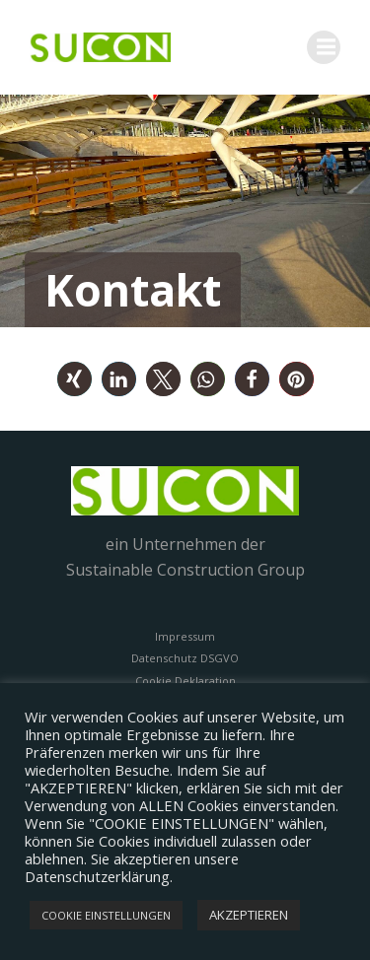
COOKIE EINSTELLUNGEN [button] (106, 915)
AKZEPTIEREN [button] (248, 915)
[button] (74, 379)
